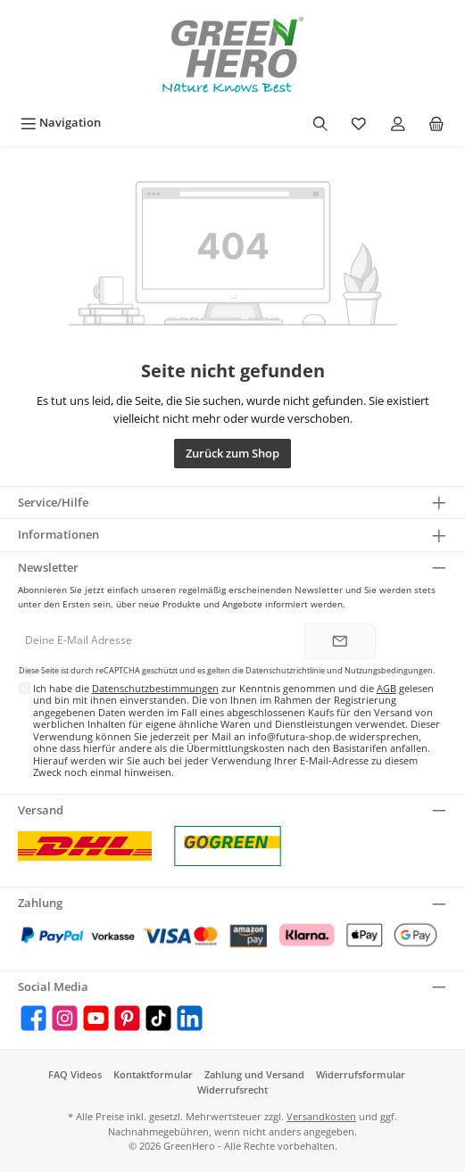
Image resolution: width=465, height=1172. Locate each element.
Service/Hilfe (53, 502)
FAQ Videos (75, 1074)
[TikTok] (158, 1018)
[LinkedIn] (189, 1018)
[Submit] (340, 641)
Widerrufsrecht (232, 1089)
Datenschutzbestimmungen (155, 688)
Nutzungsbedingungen (389, 670)
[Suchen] (320, 122)
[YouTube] (96, 1018)
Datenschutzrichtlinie (285, 670)
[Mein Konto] (398, 122)
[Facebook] (33, 1018)
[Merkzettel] (358, 122)
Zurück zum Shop (232, 453)
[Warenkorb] (436, 122)
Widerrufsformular (360, 1074)
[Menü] (60, 122)
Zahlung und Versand (254, 1074)
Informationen (58, 534)
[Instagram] (64, 1018)
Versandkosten (321, 1116)
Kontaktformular (153, 1074)
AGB (386, 688)
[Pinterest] (127, 1018)
